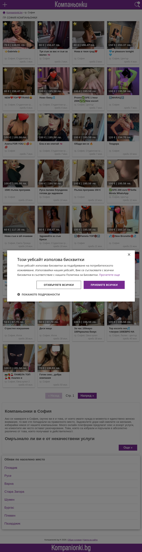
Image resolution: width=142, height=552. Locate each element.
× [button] (129, 254)
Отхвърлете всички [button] (59, 284)
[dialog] (71, 276)
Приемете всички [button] (104, 284)
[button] (38, 294)
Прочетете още (109, 275)
